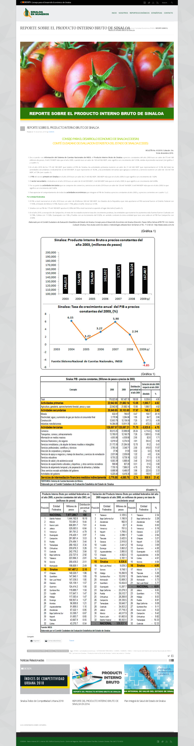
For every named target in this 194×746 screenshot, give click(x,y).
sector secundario (118, 653)
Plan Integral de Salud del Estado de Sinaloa (144, 701)
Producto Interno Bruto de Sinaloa (99, 653)
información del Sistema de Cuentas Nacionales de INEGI (152, 651)
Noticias (116, 28)
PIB (70, 653)
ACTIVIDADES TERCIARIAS (105, 651)
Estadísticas (156, 13)
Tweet (71, 640)
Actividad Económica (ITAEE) (145, 28)
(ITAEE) (76, 651)
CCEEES (116, 651)
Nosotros (123, 13)
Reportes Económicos (139, 13)
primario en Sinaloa (79, 653)
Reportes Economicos (127, 28)
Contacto (168, 13)
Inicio (114, 13)
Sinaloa (127, 653)
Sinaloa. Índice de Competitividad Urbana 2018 (41, 701)
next (172, 660)
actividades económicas (87, 651)
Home (110, 28)
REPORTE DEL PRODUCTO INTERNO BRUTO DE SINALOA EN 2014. (95, 702)
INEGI (130, 651)
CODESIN (51, 132)
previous (170, 660)
